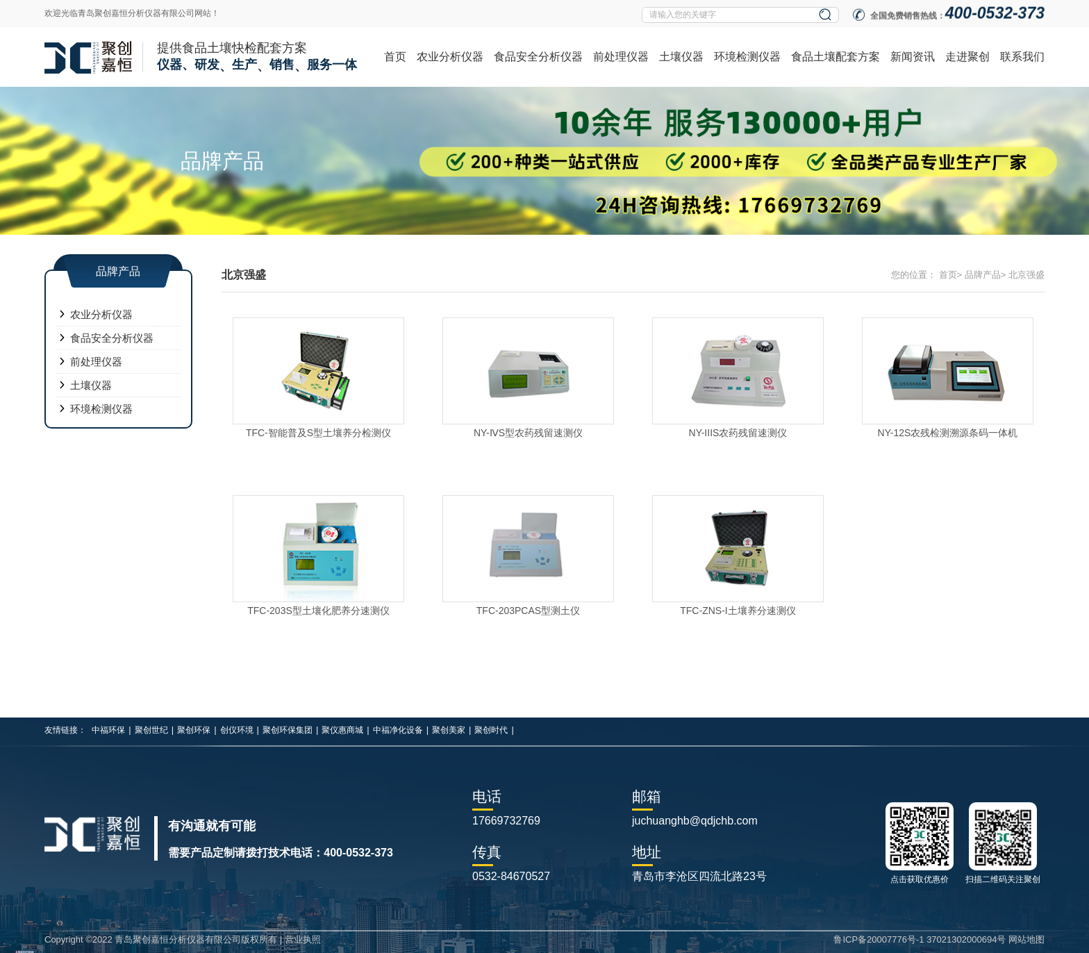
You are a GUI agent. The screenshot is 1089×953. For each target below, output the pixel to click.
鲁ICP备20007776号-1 (878, 939)
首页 (395, 57)
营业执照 (303, 939)
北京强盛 (1026, 275)
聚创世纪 (151, 730)
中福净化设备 (398, 730)
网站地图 (1026, 939)
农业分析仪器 (450, 57)
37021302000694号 (966, 939)
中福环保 (108, 730)
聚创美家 (448, 730)
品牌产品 (983, 275)
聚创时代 (491, 730)
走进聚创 (967, 57)
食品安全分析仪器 (538, 57)
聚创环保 (193, 730)
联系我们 (1022, 57)
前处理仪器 (621, 57)
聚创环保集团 (288, 730)
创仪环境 (236, 730)
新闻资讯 (912, 57)
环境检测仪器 (747, 57)
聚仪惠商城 (342, 730)
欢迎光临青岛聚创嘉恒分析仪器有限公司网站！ (131, 13)
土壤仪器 (681, 57)
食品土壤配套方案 (835, 57)
